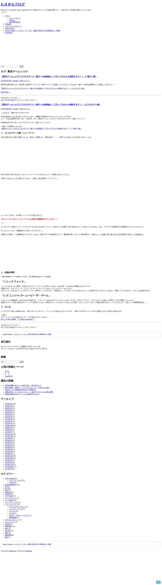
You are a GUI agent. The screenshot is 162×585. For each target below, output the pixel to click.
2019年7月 (8, 443)
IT (6, 486)
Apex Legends (10, 478)
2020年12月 (9, 425)
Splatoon (12, 20)
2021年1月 (8, 423)
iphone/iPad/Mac (14, 22)
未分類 (7, 531)
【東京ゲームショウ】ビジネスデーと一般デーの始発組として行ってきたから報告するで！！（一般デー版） (49, 76)
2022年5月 (8, 406)
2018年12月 (9, 456)
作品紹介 (8, 24)
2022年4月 (8, 408)
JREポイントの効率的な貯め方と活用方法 (20, 390)
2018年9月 (8, 460)
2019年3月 (8, 449)
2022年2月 (8, 412)
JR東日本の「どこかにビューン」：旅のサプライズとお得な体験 (29, 392)
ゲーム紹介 (9, 500)
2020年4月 (8, 430)
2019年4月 (8, 447)
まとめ (11, 513)
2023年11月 (9, 404)
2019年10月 (9, 436)
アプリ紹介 (9, 496)
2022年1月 (8, 414)
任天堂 (7, 524)
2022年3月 (8, 410)
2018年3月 (8, 462)
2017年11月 (9, 464)
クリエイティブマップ (17, 507)
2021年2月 (8, 421)
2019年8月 (8, 441)
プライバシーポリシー (13, 26)
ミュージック (10, 522)
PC (6, 488)
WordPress (12, 551)
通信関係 (8, 535)
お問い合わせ (10, 28)
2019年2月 (8, 451)
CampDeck (8, 33)
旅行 (6, 528)
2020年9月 (8, 428)
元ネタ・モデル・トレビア (19, 515)
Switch (7, 494)
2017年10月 (9, 467)
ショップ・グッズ (15, 480)
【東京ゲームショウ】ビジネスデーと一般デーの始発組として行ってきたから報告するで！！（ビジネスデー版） (43, 88)
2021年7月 (8, 417)
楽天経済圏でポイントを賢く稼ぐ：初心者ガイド (23, 385)
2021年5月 (8, 419)
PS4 (6, 490)
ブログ (7, 16)
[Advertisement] (81, 49)
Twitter (12, 100)
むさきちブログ (13, 4)
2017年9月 (8, 469)
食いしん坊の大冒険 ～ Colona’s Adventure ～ (18, 319)
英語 (6, 533)
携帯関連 (8, 526)
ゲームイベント (11, 498)
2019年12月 (9, 434)
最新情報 (12, 517)
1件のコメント (24, 81)
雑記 (6, 537)
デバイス (12, 511)
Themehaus (28, 551)
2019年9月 (8, 438)
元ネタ (11, 482)
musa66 (15, 81)
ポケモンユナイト (11, 520)
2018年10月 (9, 458)
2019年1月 (8, 454)
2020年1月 (8, 432)
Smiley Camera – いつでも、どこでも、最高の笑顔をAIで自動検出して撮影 (32, 30)
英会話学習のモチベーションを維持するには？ (22, 394)
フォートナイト (15, 18)
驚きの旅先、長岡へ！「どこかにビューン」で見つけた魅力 (27, 387)
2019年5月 (8, 445)
